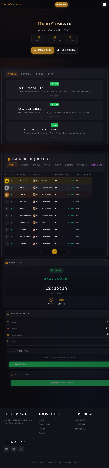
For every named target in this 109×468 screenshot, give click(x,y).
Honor (24, 171)
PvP (51, 74)
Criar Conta (66, 50)
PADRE (23, 201)
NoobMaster (25, 242)
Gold (36, 171)
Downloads (44, 424)
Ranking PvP (80, 429)
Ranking (43, 429)
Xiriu (22, 215)
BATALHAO (69, 201)
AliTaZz (23, 194)
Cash (47, 171)
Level (12, 171)
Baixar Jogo (43, 50)
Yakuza (23, 208)
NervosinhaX (25, 222)
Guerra (26, 74)
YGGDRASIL (69, 187)
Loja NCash (80, 424)
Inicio (41, 420)
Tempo (69, 171)
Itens (39, 74)
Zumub (23, 235)
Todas (12, 74)
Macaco (23, 187)
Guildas (82, 171)
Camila (23, 249)
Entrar (61, 4)
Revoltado (24, 229)
